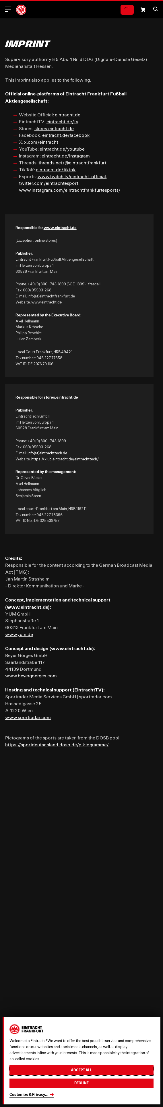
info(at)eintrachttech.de (47, 453)
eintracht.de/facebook (66, 135)
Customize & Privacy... (28, 1094)
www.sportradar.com (28, 717)
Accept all (81, 1070)
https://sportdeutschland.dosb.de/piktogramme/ (57, 744)
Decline (81, 1083)
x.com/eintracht (41, 142)
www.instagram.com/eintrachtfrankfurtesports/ (70, 190)
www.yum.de (19, 634)
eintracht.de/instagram (66, 155)
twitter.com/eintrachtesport (48, 183)
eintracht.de (67, 114)
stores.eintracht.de (54, 128)
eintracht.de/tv (62, 121)
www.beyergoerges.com (31, 675)
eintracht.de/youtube (62, 148)
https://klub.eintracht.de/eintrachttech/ (65, 459)
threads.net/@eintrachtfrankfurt (72, 162)
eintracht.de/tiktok (56, 169)
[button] (155, 9)
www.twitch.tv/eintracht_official (72, 176)
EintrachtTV (88, 689)
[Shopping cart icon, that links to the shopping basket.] (143, 9)
